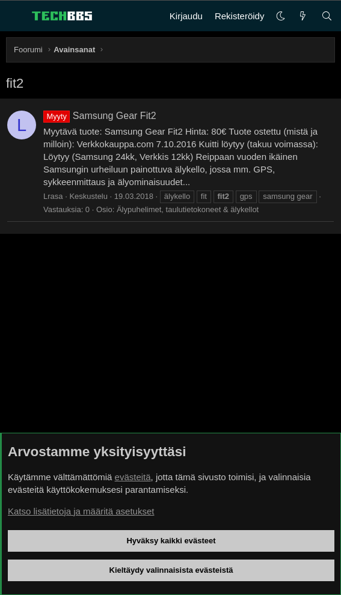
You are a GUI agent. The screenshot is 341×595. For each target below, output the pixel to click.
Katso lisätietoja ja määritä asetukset (81, 511)
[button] (280, 16)
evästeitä (133, 477)
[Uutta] (303, 16)
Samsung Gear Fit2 (99, 116)
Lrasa (53, 196)
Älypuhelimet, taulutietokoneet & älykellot (188, 209)
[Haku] (327, 16)
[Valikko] (15, 16)
